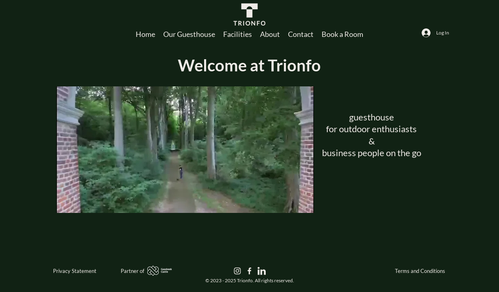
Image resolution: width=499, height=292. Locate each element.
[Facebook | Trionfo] (249, 271)
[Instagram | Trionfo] (237, 271)
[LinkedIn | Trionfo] (262, 271)
